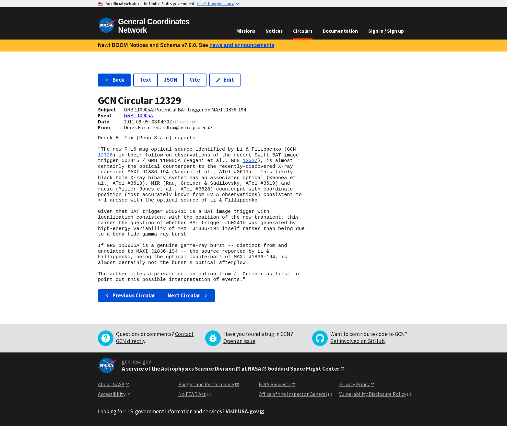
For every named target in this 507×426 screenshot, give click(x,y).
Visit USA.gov (242, 411)
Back (114, 79)
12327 (250, 160)
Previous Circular (129, 295)
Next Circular (188, 295)
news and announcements (241, 45)
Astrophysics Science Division (198, 368)
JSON (170, 79)
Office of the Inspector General (293, 394)
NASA (254, 368)
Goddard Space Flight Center (303, 368)
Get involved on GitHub (357, 341)
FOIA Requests (275, 384)
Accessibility (111, 394)
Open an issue (239, 341)
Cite (195, 79)
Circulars (302, 31)
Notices (274, 31)
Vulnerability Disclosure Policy (372, 394)
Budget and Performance (206, 384)
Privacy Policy (354, 384)
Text (145, 79)
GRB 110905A (138, 115)
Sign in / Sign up (386, 31)
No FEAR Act (192, 394)
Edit (225, 79)
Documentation (340, 31)
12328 (105, 155)
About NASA (111, 384)
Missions (245, 31)
